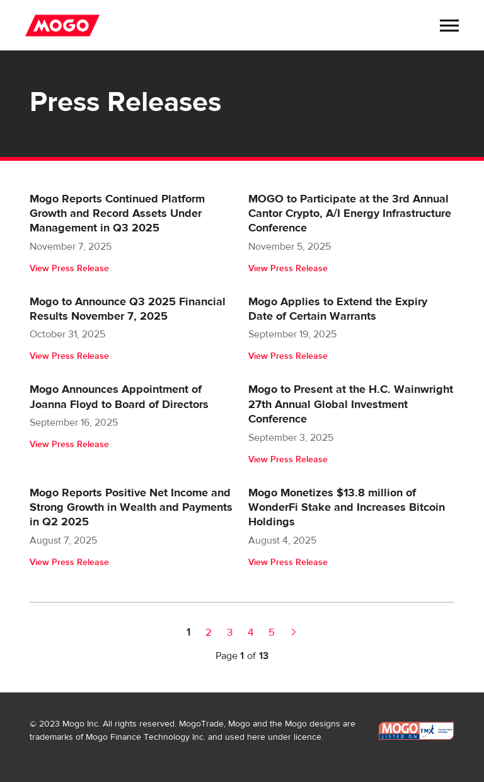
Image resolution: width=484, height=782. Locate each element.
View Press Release (69, 268)
